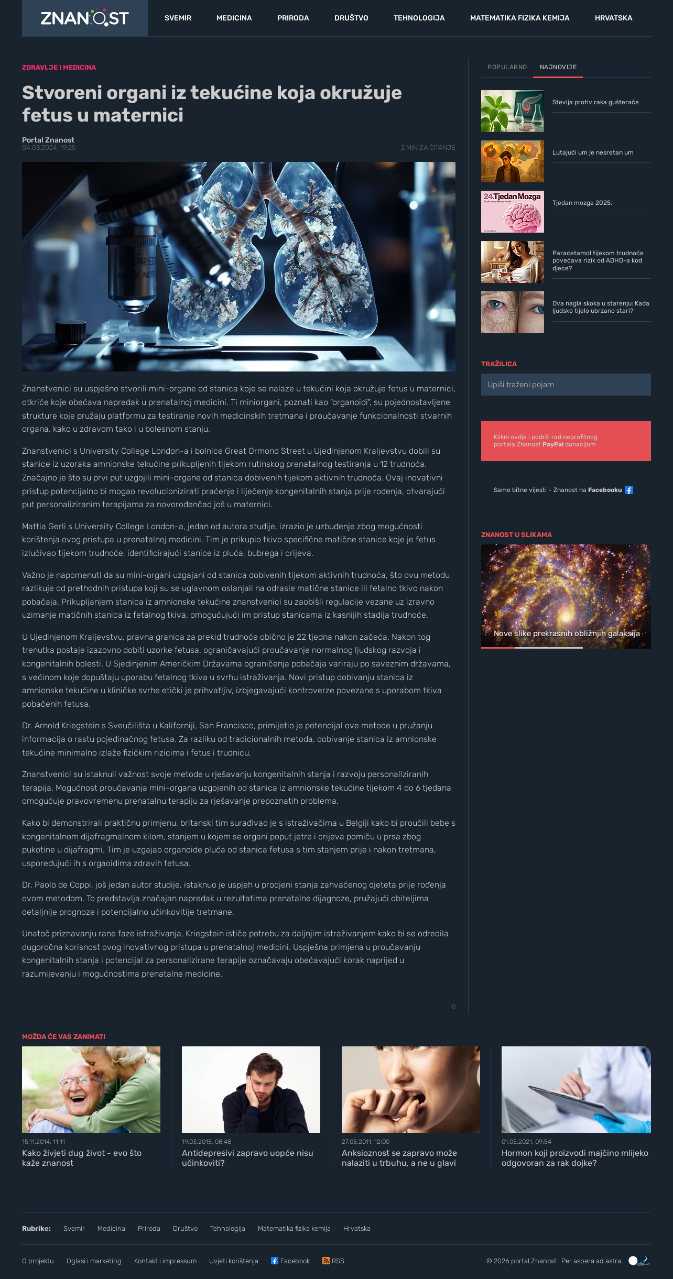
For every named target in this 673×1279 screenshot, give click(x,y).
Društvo (185, 1228)
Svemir (74, 1228)
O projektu (38, 1261)
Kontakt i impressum (165, 1261)
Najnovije (558, 67)
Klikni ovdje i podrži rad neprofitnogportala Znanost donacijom (546, 440)
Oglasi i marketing (94, 1261)
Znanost (544, 1261)
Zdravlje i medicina (59, 67)
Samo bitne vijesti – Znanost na (558, 490)
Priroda (149, 1228)
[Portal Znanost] (85, 18)
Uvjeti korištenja (233, 1261)
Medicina (111, 1228)
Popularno (507, 67)
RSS (338, 1261)
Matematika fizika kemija (294, 1228)
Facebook (295, 1261)
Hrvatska (357, 1228)
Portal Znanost (48, 140)
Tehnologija (227, 1228)
